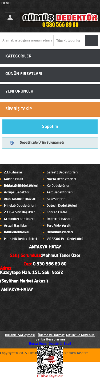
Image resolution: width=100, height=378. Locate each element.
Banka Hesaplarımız (50, 339)
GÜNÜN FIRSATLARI (23, 74)
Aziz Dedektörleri (60, 192)
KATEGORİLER (18, 57)
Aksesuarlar (56, 199)
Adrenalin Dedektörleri (21, 186)
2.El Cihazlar (13, 172)
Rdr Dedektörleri (16, 232)
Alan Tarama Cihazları (20, 199)
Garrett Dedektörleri (62, 172)
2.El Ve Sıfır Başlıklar (19, 212)
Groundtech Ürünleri (19, 219)
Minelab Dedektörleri (19, 205)
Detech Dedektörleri (62, 205)
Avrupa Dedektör (17, 192)
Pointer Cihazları (59, 219)
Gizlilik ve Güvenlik (80, 335)
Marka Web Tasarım (73, 353)
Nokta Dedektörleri (61, 179)
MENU (5, 3)
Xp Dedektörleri (58, 186)
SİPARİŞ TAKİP (18, 109)
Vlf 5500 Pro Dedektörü (65, 239)
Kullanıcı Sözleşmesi (20, 335)
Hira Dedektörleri (60, 232)
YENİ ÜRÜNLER (19, 92)
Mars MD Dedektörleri (20, 239)
